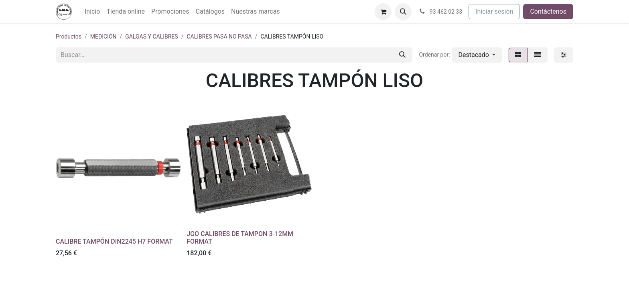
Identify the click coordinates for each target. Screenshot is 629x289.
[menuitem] (92, 12)
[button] (403, 11)
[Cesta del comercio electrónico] (383, 11)
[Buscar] (402, 55)
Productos (68, 36)
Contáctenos (548, 11)
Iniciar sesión (494, 11)
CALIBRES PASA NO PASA (219, 36)
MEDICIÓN (103, 36)
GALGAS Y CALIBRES (151, 36)
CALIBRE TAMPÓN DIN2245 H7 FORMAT (114, 241)
